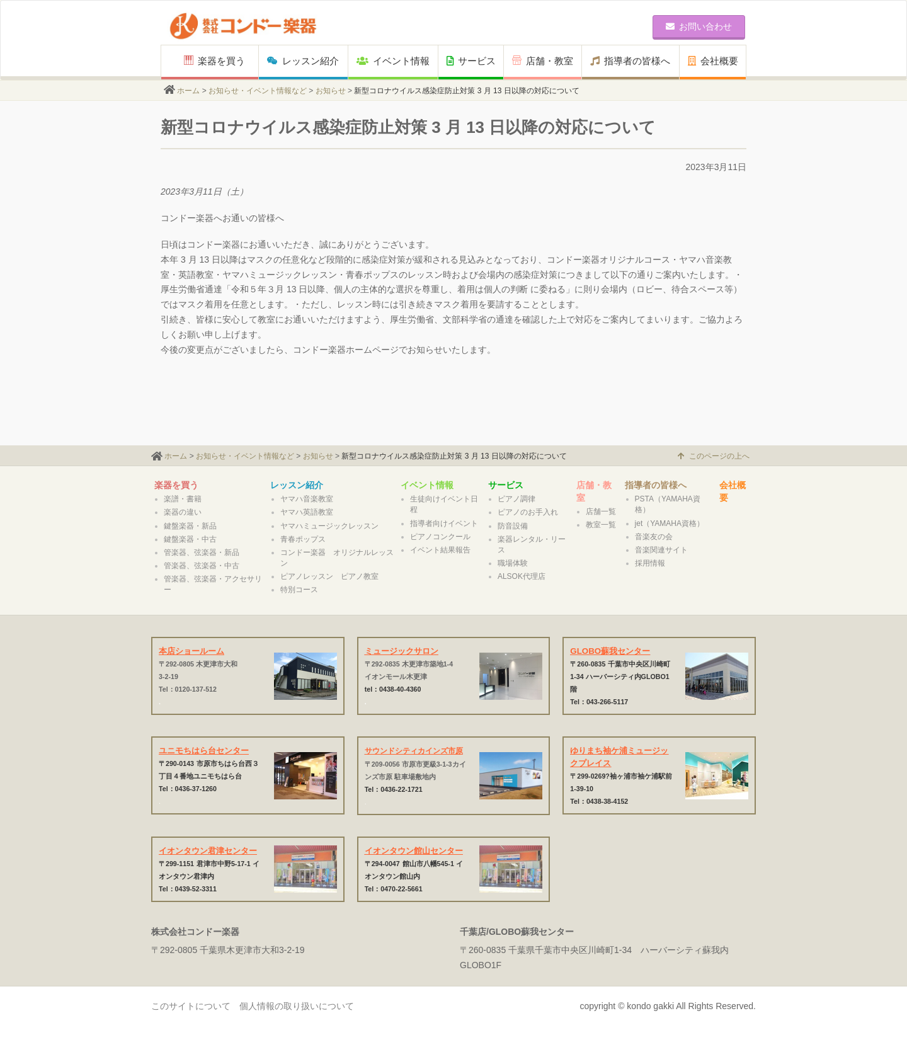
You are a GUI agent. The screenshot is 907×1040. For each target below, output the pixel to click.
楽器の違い (183, 512)
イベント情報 (393, 60)
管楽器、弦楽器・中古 (201, 565)
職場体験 (513, 563)
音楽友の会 (654, 536)
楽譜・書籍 (183, 498)
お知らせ (331, 90)
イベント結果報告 (440, 550)
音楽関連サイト (661, 550)
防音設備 (513, 526)
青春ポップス (303, 539)
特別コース (299, 589)
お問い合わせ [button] (699, 26)
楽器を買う (214, 60)
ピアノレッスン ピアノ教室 (329, 576)
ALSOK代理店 (521, 576)
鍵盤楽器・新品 (190, 526)
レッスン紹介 (303, 60)
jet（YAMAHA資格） (669, 523)
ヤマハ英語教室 (306, 512)
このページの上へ (714, 456)
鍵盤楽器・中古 (190, 539)
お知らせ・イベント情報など (257, 90)
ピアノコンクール (440, 536)
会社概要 (713, 60)
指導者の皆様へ (630, 60)
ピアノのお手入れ (528, 512)
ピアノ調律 (516, 498)
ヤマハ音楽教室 (306, 498)
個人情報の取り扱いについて (296, 1006)
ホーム (188, 90)
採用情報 (650, 563)
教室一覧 (601, 524)
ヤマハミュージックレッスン (329, 526)
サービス (471, 60)
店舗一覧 (601, 511)
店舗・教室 (542, 60)
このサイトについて (191, 1006)
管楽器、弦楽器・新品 (201, 552)
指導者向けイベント (444, 523)
